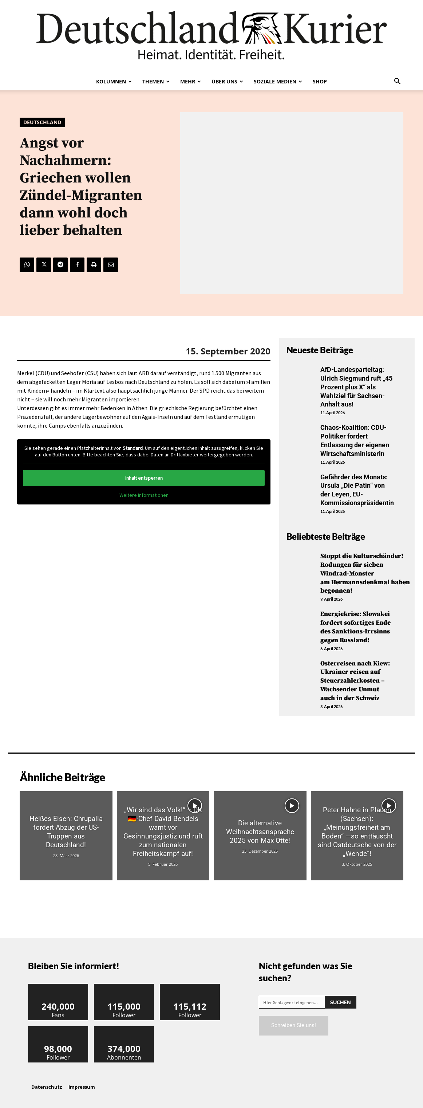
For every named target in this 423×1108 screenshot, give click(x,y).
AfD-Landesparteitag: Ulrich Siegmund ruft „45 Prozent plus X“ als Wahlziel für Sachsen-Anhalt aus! (356, 387)
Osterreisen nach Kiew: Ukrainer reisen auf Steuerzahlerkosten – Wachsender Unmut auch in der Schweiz (355, 676)
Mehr (190, 81)
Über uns (227, 81)
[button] (397, 82)
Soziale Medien (278, 81)
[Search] (340, 997)
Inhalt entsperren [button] (144, 478)
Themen (156, 81)
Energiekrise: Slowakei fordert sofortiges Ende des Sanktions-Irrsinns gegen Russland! (356, 623)
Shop (320, 81)
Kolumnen (114, 81)
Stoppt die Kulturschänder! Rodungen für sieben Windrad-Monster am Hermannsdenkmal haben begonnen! (365, 570)
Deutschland (42, 122)
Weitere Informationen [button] (144, 495)
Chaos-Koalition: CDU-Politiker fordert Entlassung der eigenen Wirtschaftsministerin (354, 439)
